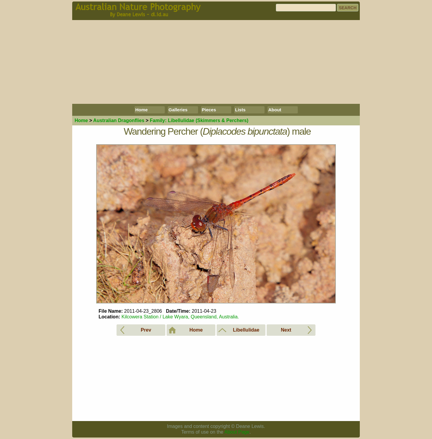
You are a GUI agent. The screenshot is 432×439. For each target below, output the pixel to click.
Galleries (178, 109)
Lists (240, 109)
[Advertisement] (216, 62)
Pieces (209, 109)
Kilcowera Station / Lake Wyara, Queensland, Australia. (180, 316)
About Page (237, 432)
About (274, 109)
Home (141, 109)
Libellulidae (199, 120)
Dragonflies (118, 120)
